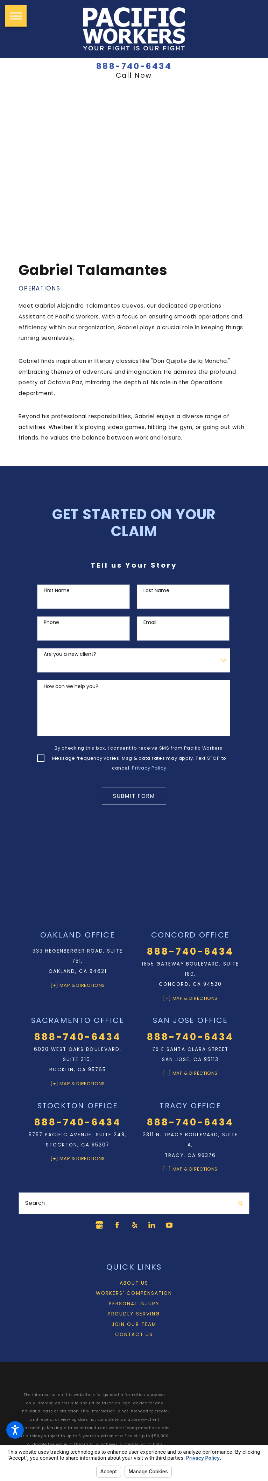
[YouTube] (171, 1225)
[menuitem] (134, 1283)
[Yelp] (134, 1225)
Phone (51, 622)
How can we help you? (71, 686)
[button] (15, 1430)
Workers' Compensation (134, 1293)
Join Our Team (134, 1324)
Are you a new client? (70, 654)
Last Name (156, 591)
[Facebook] (116, 1225)
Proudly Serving (134, 1314)
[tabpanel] (134, 352)
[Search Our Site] (240, 1203)
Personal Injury (134, 1303)
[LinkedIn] (152, 1225)
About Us (134, 1283)
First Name (57, 591)
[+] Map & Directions (77, 985)
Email (149, 622)
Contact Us (134, 1335)
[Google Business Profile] (97, 1225)
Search (35, 1203)
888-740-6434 (134, 66)
